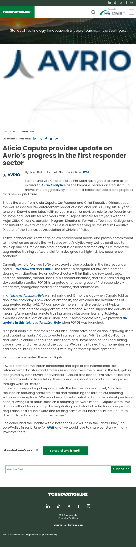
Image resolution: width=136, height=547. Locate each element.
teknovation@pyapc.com (68, 524)
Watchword (25, 269)
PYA (86, 172)
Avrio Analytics (53, 185)
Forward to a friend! (65, 451)
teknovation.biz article (26, 295)
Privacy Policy (50, 534)
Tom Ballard (27, 131)
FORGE (48, 269)
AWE (50, 427)
